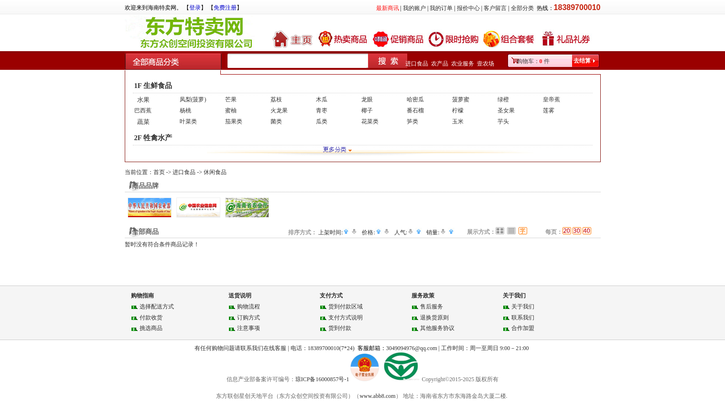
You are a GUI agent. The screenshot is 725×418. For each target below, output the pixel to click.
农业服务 (462, 63)
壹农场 (485, 63)
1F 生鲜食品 (153, 85)
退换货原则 (434, 317)
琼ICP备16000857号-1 (323, 379)
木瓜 (321, 99)
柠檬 (458, 110)
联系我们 (522, 317)
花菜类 (370, 121)
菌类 (276, 121)
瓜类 (321, 121)
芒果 (231, 99)
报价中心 (468, 8)
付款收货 (151, 317)
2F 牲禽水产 (153, 138)
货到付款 (339, 328)
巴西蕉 (142, 110)
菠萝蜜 (460, 99)
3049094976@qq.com (411, 348)
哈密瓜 (415, 99)
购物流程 (248, 306)
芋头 (503, 121)
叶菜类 (188, 121)
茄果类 (233, 121)
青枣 (321, 110)
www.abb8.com (377, 396)
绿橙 (503, 99)
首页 (159, 172)
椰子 (367, 110)
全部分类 (522, 8)
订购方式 (248, 317)
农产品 (439, 63)
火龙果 (279, 110)
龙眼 (367, 99)
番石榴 (415, 110)
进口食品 (416, 63)
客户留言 (495, 8)
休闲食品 (215, 172)
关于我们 (522, 306)
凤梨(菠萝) (193, 99)
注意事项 (248, 328)
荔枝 (276, 99)
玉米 (458, 121)
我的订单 (441, 8)
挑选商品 (151, 328)
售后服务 (431, 306)
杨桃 (185, 110)
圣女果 (506, 110)
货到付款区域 (345, 306)
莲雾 (548, 110)
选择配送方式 (157, 306)
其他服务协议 (437, 328)
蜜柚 (231, 110)
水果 (143, 99)
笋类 (412, 121)
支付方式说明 (345, 317)
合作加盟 (522, 328)
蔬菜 (143, 121)
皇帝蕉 (551, 99)
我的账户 (414, 8)
